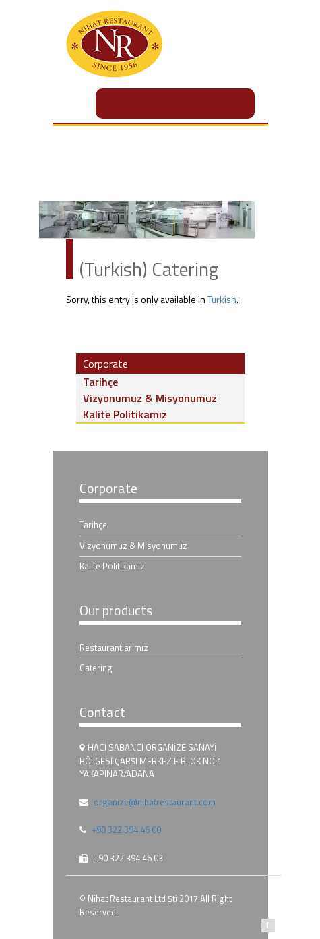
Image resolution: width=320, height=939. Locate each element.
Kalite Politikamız (125, 414)
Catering (96, 668)
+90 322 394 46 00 (126, 829)
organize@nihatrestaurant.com (155, 802)
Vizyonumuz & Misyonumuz (150, 398)
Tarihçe (100, 382)
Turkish (221, 299)
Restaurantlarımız (113, 647)
